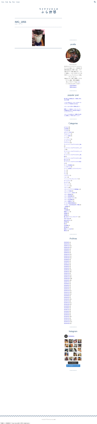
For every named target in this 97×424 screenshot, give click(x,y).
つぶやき (66, 130)
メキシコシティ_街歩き (69, 192)
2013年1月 (66, 318)
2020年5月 (66, 251)
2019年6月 (66, 264)
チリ (65, 173)
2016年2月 (66, 288)
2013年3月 (66, 316)
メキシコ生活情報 (68, 199)
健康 (65, 208)
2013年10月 (67, 304)
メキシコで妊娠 (68, 191)
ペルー (65, 177)
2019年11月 (67, 256)
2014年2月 (66, 299)
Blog (10, 2)
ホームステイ (67, 180)
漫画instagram (73, 87)
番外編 (65, 227)
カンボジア (66, 140)
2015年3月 (66, 297)
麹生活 (65, 230)
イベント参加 (67, 135)
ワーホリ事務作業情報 (69, 203)
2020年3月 (66, 252)
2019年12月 (67, 254)
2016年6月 (66, 283)
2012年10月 (67, 323)
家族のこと (66, 211)
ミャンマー (66, 185)
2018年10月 (67, 278)
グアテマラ (66, 142)
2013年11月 (67, 302)
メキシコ (66, 187)
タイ (65, 172)
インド (65, 137)
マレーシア (66, 184)
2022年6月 (66, 242)
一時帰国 (66, 206)
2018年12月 (67, 275)
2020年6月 (66, 249)
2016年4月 (66, 287)
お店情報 (66, 128)
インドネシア (67, 139)
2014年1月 (66, 301)
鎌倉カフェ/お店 (68, 228)
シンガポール (67, 166)
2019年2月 (66, 271)
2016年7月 (66, 282)
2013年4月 (66, 314)
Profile (6, 2)
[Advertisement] (75, 27)
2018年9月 (66, 280)
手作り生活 (66, 218)
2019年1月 (66, 273)
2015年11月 (67, 292)
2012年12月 (67, 320)
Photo (13, 2)
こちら (78, 81)
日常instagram (73, 85)
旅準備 (65, 222)
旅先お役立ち (67, 220)
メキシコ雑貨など (68, 201)
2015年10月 (67, 294)
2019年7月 (66, 263)
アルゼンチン (67, 134)
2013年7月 (66, 309)
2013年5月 (66, 313)
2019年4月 (66, 268)
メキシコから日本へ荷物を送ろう (72, 106)
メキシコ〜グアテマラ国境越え (71, 189)
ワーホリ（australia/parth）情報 (71, 204)
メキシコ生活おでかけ (69, 197)
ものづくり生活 (68, 132)
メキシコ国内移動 (68, 196)
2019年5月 (66, 266)
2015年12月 (67, 290)
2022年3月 (66, 244)
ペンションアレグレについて (71, 178)
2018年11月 (67, 276)
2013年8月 (66, 307)
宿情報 (65, 213)
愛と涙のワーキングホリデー (71, 216)
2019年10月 (67, 257)
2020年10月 (67, 247)
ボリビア (66, 182)
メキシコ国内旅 (68, 194)
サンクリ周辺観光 (68, 165)
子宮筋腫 (66, 209)
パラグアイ (66, 175)
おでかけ (66, 127)
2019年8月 (66, 261)
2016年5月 (66, 285)
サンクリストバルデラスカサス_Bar (72, 144)
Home (2, 2)
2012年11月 (67, 321)
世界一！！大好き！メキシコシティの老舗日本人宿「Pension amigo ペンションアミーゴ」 (72, 110)
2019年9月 (66, 259)
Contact (18, 2)
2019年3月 (66, 269)
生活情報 (66, 225)
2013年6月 (66, 311)
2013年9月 (66, 306)
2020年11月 (67, 245)
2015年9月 (66, 295)
